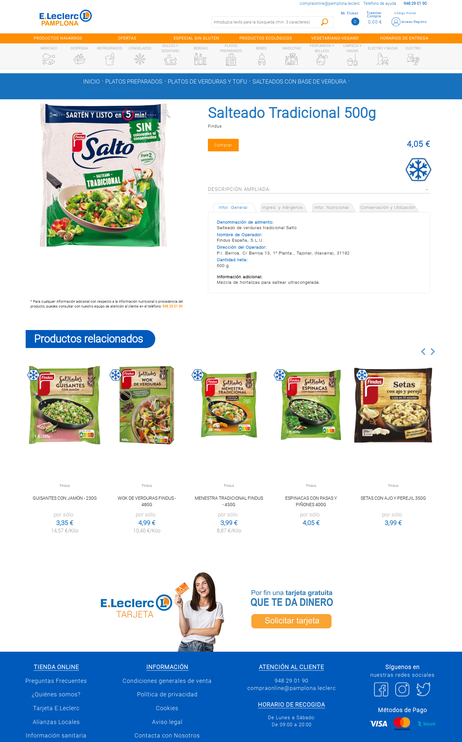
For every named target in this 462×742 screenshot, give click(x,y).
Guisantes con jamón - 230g (65, 498)
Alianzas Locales (56, 722)
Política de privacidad (167, 694)
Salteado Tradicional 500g (122, 90)
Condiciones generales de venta (167, 681)
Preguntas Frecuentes (56, 681)
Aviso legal (167, 722)
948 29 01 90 (172, 306)
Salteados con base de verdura (299, 81)
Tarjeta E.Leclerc (56, 708)
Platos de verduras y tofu (207, 81)
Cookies (167, 708)
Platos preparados (133, 81)
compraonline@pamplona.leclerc (330, 3)
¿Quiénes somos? (56, 694)
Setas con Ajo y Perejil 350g (393, 498)
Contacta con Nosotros (167, 735)
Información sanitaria (56, 735)
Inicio (91, 81)
